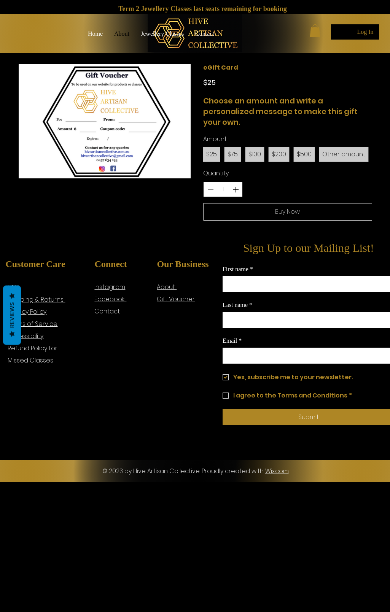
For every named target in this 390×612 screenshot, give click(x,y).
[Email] (306, 355)
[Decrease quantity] (210, 189)
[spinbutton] (223, 189)
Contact (107, 311)
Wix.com (277, 471)
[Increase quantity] (235, 189)
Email (232, 341)
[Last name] (306, 319)
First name (238, 269)
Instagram (109, 287)
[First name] (306, 284)
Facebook (110, 299)
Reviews (12, 315)
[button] (162, 33)
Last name (237, 305)
